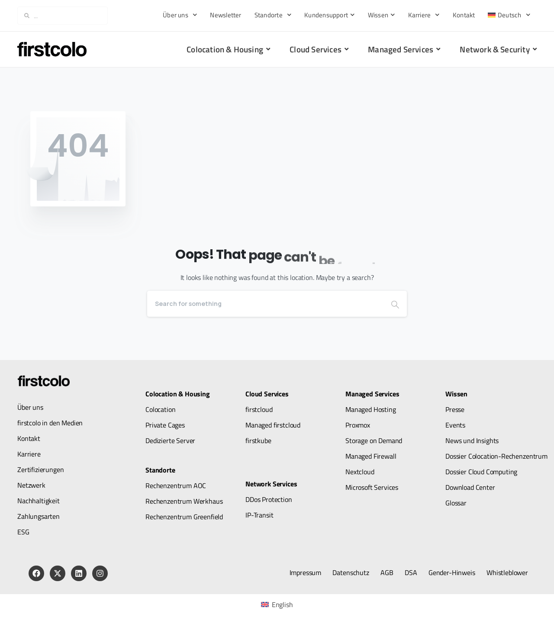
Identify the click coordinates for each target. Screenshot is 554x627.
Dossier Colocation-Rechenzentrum (496, 456)
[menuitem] (509, 15)
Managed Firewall (370, 456)
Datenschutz (350, 572)
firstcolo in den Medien (50, 423)
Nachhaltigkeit (38, 500)
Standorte (273, 15)
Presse (454, 409)
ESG (23, 532)
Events (455, 425)
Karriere (424, 15)
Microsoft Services (371, 487)
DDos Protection (268, 499)
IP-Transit (259, 515)
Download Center (470, 487)
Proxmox (357, 425)
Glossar (456, 503)
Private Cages (165, 425)
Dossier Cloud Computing (481, 471)
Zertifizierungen (40, 469)
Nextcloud (359, 471)
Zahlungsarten (38, 516)
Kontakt (464, 15)
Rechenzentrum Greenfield (184, 516)
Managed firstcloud (272, 425)
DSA (411, 572)
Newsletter (225, 15)
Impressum (306, 572)
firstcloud (258, 409)
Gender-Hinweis (451, 572)
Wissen (381, 15)
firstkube (258, 440)
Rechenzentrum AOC (175, 485)
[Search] (265, 304)
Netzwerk (31, 485)
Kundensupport (329, 15)
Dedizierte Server (170, 440)
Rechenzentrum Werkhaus (183, 501)
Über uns (180, 15)
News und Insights (472, 440)
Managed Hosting (370, 409)
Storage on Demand (373, 440)
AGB (386, 572)
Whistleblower (507, 572)
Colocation (160, 409)
